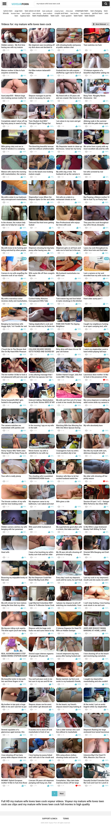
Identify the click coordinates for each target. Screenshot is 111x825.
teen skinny (37, 13)
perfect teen (97, 13)
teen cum (55, 15)
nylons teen (7, 11)
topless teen (25, 16)
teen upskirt (66, 16)
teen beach (90, 15)
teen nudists (47, 13)
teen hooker (74, 13)
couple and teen (61, 13)
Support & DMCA (49, 819)
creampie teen (81, 11)
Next (62, 794)
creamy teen (59, 11)
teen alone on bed (32, 11)
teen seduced (47, 11)
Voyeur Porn (53, 823)
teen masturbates (40, 15)
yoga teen (19, 11)
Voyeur (20, 4)
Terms (66, 819)
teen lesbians (85, 13)
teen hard (78, 15)
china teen (69, 11)
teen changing (96, 11)
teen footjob (26, 13)
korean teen (15, 13)
